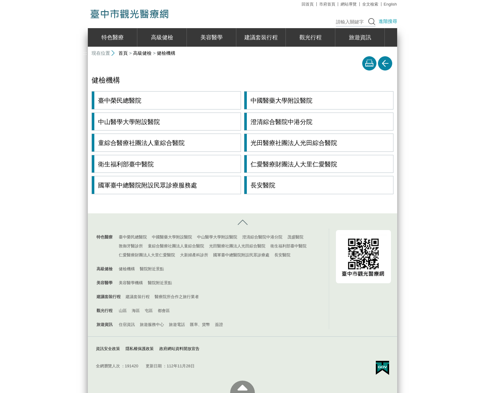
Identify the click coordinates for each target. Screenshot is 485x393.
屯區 (149, 310)
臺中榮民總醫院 (119, 100)
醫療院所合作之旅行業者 (177, 296)
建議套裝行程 (261, 37)
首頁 (123, 53)
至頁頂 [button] (242, 387)
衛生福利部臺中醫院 (126, 163)
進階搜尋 (388, 21)
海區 (136, 310)
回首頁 (308, 4)
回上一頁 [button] (385, 63)
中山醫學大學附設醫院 (129, 121)
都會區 (164, 310)
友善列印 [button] (369, 63)
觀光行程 (310, 37)
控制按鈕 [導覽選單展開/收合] (242, 222)
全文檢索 (370, 4)
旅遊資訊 (360, 37)
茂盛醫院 (295, 236)
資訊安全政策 (108, 348)
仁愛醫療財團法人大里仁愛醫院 (294, 163)
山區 (123, 310)
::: (85, 2)
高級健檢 (162, 37)
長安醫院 (263, 185)
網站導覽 (349, 4)
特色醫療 (112, 37)
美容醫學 (211, 37)
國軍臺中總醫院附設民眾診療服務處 (147, 185)
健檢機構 (166, 53)
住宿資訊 (127, 324)
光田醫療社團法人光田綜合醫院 (294, 142)
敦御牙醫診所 (131, 245)
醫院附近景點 (152, 268)
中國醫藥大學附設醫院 (281, 100)
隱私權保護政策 (140, 348)
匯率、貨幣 (200, 324)
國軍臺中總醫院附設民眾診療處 (241, 254)
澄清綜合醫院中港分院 (281, 121)
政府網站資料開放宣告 (179, 348)
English (390, 4)
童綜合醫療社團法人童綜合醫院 (141, 142)
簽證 (219, 324)
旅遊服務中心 (152, 324)
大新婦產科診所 (194, 254)
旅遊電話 (177, 324)
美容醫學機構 (131, 282)
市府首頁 (327, 4)
